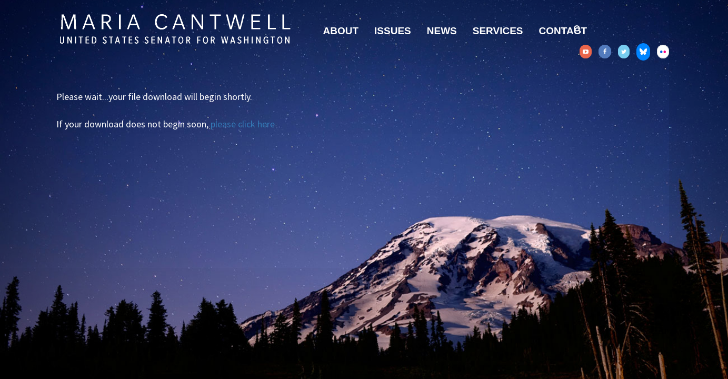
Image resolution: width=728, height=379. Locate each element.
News (442, 30)
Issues (392, 30)
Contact (563, 30)
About (341, 30)
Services (498, 30)
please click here (243, 124)
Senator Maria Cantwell (174, 28)
